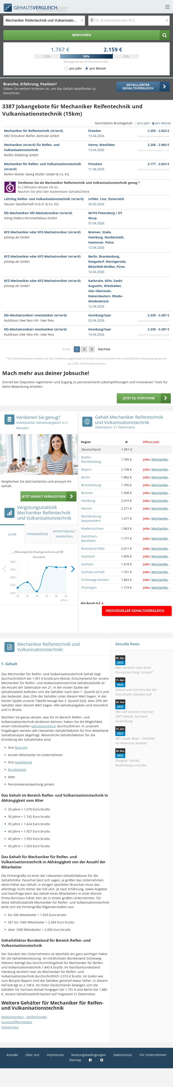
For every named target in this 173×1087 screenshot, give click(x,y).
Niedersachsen (92, 528)
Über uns (32, 1055)
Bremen (87, 493)
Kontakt (12, 1055)
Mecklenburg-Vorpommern (91, 518)
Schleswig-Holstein (95, 580)
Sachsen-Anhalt (93, 572)
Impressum (55, 1055)
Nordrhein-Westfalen (89, 538)
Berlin (85, 477)
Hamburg (88, 500)
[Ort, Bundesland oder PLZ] (129, 21)
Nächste (104, 349)
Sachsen (87, 564)
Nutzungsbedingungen (88, 1055)
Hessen (86, 508)
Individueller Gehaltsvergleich (135, 610)
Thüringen (89, 587)
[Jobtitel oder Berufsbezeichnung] (44, 21)
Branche (21, 747)
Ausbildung (23, 762)
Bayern (86, 469)
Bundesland (17, 769)
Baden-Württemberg (91, 459)
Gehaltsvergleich (43, 726)
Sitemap (75, 1060)
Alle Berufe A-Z (90, 603)
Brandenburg (91, 485)
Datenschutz (122, 1055)
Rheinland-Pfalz (93, 548)
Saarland (88, 556)
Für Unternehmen (153, 1055)
